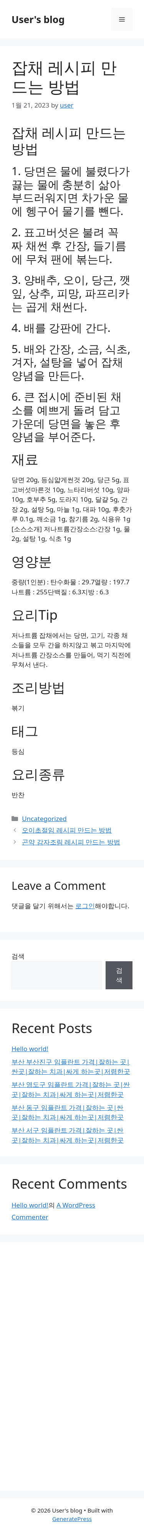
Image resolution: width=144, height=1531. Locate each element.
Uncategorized (44, 818)
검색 (18, 956)
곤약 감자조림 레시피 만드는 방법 (71, 842)
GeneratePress (72, 1519)
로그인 (85, 905)
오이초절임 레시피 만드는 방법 (67, 830)
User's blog (38, 19)
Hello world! (30, 1048)
